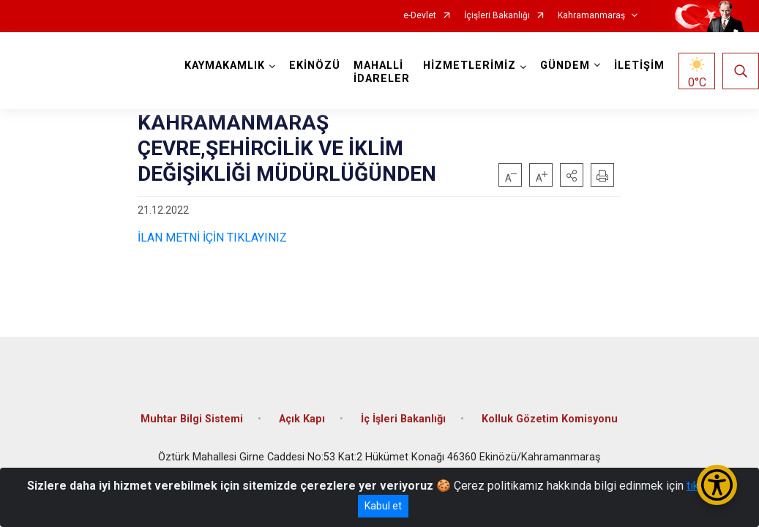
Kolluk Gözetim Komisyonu (550, 419)
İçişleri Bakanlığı (497, 15)
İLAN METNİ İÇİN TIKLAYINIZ (212, 237)
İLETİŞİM (639, 65)
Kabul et (383, 506)
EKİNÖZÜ (314, 65)
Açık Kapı (302, 419)
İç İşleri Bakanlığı (403, 419)
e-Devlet (419, 15)
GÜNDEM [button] (565, 65)
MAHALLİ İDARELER (382, 72)
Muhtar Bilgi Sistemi (192, 419)
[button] (571, 175)
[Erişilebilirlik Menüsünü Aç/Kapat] (717, 485)
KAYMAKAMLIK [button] (224, 65)
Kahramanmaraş (591, 15)
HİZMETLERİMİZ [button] (469, 65)
